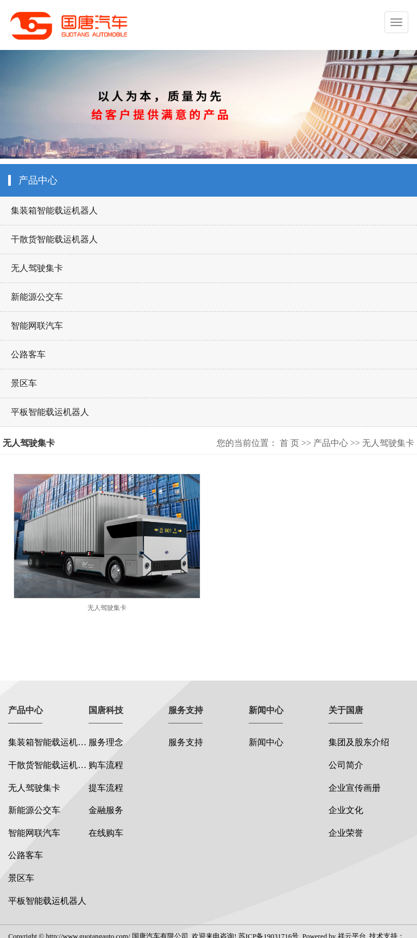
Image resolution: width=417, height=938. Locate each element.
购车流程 (106, 765)
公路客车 (28, 354)
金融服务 (106, 810)
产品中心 (330, 443)
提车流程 (106, 787)
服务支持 (185, 710)
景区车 (24, 383)
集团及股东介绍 (358, 742)
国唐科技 (106, 710)
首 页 (289, 443)
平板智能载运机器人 (50, 412)
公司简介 (345, 765)
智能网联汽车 (37, 325)
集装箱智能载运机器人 (54, 210)
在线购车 (106, 833)
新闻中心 (266, 710)
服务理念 (106, 742)
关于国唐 (345, 710)
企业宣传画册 (354, 787)
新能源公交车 (37, 296)
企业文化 (345, 810)
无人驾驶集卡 (37, 268)
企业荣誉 (345, 833)
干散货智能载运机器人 (54, 239)
